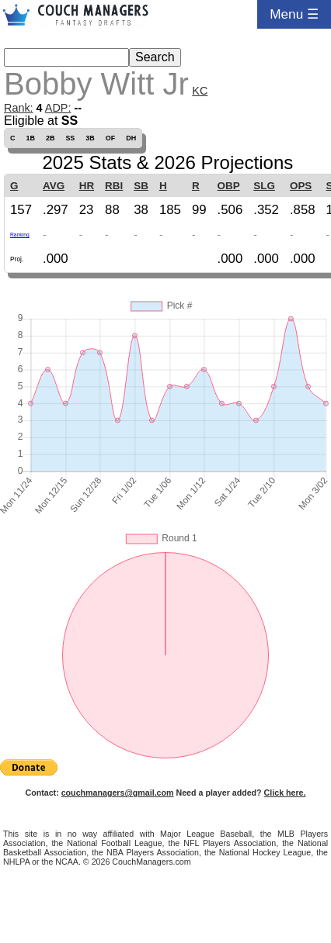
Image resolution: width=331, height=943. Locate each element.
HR (86, 186)
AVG (53, 186)
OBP (229, 186)
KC (199, 91)
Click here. (285, 792)
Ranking (20, 234)
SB (141, 186)
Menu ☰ (294, 14)
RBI (114, 186)
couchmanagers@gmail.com (117, 792)
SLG (264, 186)
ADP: (58, 108)
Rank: (18, 108)
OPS (301, 186)
